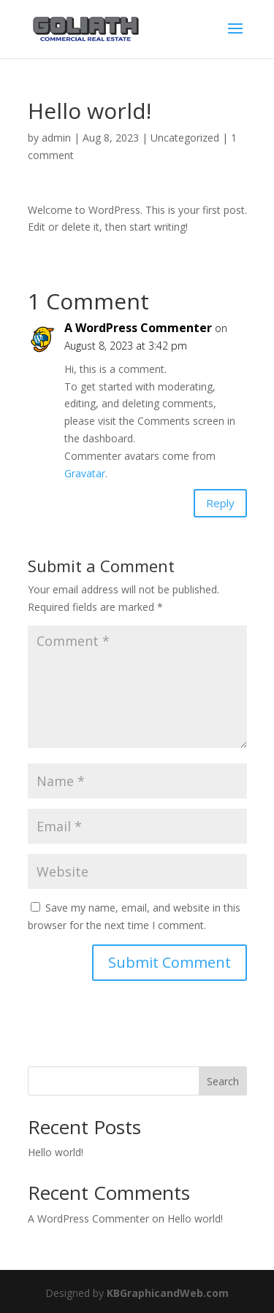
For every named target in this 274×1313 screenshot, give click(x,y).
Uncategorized (185, 138)
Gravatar (84, 473)
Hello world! (55, 1152)
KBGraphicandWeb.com (168, 1293)
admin (56, 138)
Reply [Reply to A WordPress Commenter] (220, 503)
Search (223, 1081)
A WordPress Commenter (138, 328)
